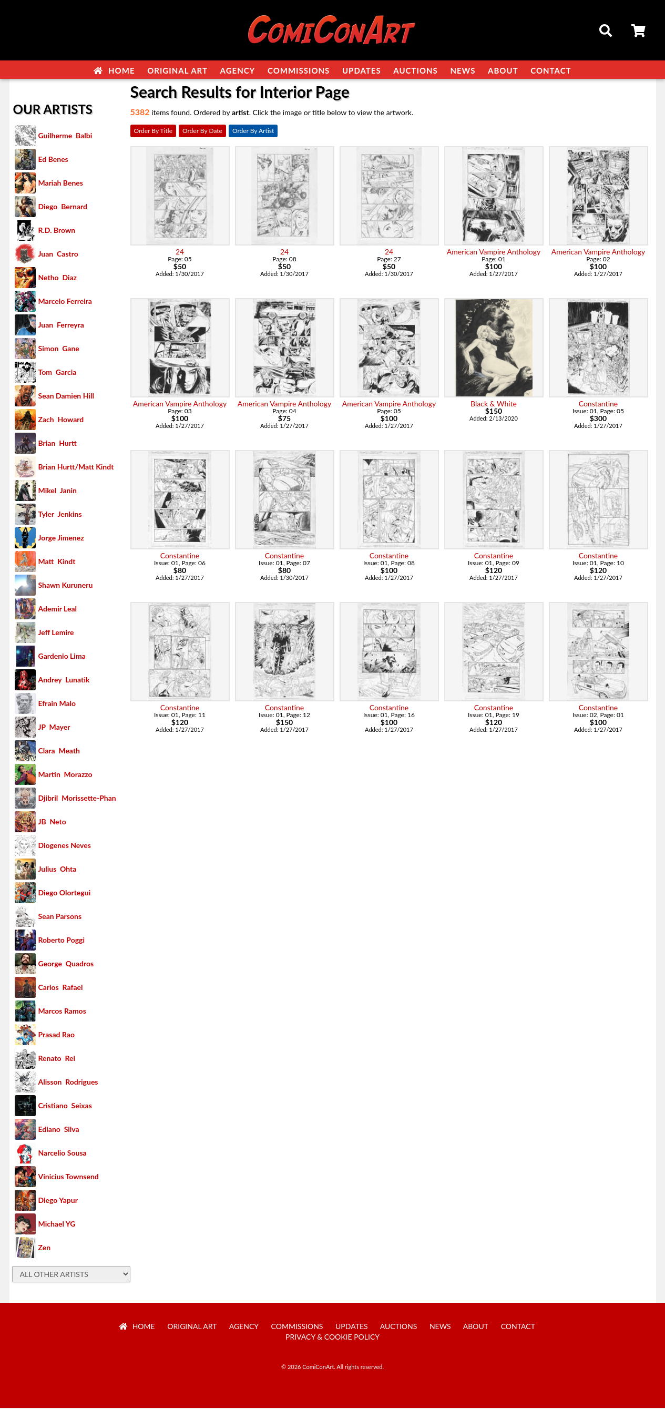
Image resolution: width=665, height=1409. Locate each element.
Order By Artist (253, 132)
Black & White (493, 404)
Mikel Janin (57, 491)
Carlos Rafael (60, 988)
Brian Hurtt (57, 444)
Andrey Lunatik (64, 680)
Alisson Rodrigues (68, 1082)
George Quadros (66, 964)
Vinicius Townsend (68, 1177)
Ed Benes (53, 160)
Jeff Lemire (56, 633)
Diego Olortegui (64, 893)
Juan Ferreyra (61, 325)
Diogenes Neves (64, 846)
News (462, 70)
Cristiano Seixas (65, 1106)
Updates (361, 70)
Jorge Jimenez (61, 538)
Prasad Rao (56, 1035)
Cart (639, 32)
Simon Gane (58, 349)
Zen (44, 1248)
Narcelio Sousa (62, 1153)
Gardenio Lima (62, 656)
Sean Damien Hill (66, 396)
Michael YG (57, 1224)
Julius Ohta (57, 869)
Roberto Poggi (61, 940)
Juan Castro (58, 254)
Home (114, 70)
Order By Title (153, 132)
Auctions (415, 70)
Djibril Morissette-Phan (77, 798)
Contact (550, 70)
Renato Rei (56, 1059)
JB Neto (52, 822)
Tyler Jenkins (60, 514)
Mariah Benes (60, 183)
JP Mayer (54, 727)
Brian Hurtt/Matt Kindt (76, 467)
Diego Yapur (58, 1201)
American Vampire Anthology (493, 252)
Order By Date (202, 132)
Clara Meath (59, 751)
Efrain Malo (57, 704)
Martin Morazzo (65, 775)
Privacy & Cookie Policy (332, 1337)
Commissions (299, 70)
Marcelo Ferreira (65, 302)
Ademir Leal (57, 609)
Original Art (177, 70)
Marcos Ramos (62, 1011)
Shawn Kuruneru (65, 585)
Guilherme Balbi (65, 136)
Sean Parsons (60, 917)
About (503, 70)
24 (180, 252)
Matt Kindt (57, 562)
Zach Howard (61, 420)
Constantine (598, 404)
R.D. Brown (57, 231)
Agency (237, 70)
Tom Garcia (57, 373)
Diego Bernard (62, 207)
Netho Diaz (57, 278)
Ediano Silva (58, 1130)
